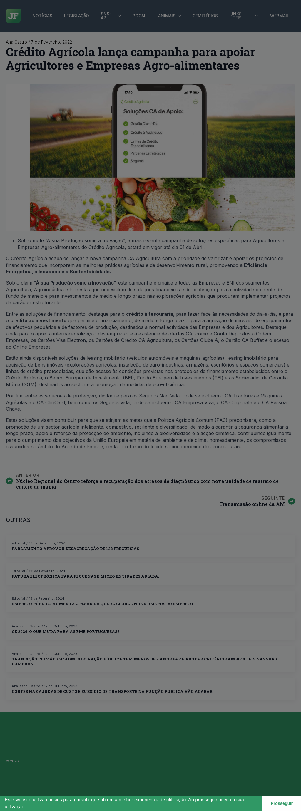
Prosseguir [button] (282, 803)
